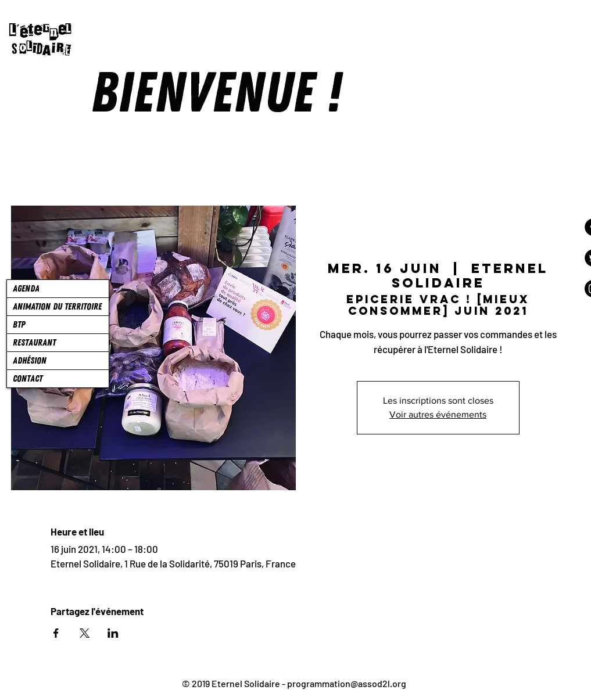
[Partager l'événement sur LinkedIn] (113, 633)
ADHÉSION (29, 360)
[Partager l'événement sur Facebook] (56, 633)
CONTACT (27, 378)
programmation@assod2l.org (346, 683)
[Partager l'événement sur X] (84, 633)
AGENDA (26, 288)
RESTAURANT (34, 342)
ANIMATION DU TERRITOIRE (57, 306)
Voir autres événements (437, 414)
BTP (19, 324)
